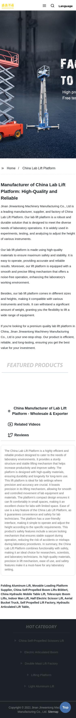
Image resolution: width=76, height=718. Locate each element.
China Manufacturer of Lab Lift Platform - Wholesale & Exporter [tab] (38, 411)
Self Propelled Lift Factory (37, 602)
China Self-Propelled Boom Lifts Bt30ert (40, 589)
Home (11, 168)
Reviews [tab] (18, 435)
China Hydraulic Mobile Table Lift (23, 594)
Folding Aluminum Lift (16, 585)
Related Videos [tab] (24, 424)
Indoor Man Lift (18, 598)
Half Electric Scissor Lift (46, 598)
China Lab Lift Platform (39, 168)
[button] (44, 6)
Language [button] (66, 6)
